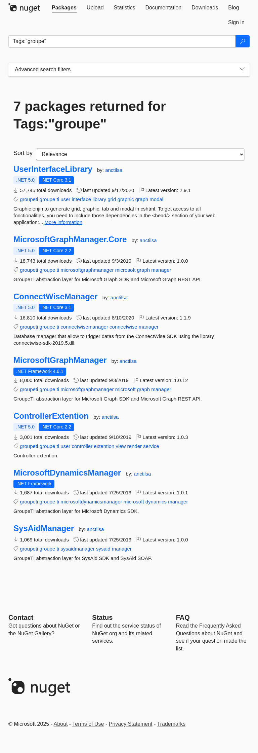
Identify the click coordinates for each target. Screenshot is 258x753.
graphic (125, 199)
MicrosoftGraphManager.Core (70, 239)
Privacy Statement (131, 724)
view (121, 446)
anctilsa (113, 170)
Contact (20, 617)
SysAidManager (43, 528)
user (65, 199)
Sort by (23, 153)
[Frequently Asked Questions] (183, 617)
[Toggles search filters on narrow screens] (242, 69)
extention (104, 446)
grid (112, 199)
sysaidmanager (77, 549)
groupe (47, 199)
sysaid (103, 549)
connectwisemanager (84, 327)
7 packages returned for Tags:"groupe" (89, 115)
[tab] (64, 7)
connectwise (123, 327)
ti (57, 199)
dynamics (156, 501)
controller (82, 446)
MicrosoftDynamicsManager (67, 473)
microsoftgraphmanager (87, 270)
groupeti (29, 199)
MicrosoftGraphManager (59, 360)
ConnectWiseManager (55, 296)
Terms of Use (88, 724)
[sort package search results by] (140, 154)
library (99, 199)
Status (102, 617)
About (61, 724)
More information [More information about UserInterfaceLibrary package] (64, 222)
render (134, 446)
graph (141, 199)
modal (156, 199)
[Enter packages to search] (122, 41)
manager (161, 270)
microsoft (125, 270)
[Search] (242, 41)
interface (81, 199)
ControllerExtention (51, 416)
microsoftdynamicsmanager (91, 501)
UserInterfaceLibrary (52, 169)
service (151, 446)
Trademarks (171, 724)
